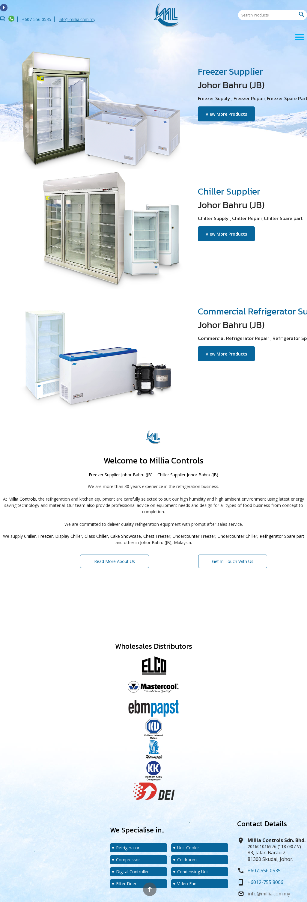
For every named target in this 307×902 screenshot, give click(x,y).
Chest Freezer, (157, 536)
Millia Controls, (22, 499)
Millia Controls (176, 460)
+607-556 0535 (264, 870)
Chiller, (30, 536)
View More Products (230, 113)
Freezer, (46, 536)
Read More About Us (114, 559)
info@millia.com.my (77, 19)
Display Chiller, (69, 536)
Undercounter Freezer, (194, 536)
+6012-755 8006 (265, 882)
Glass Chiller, (97, 536)
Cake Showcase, (126, 536)
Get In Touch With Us (232, 559)
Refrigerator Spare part (282, 536)
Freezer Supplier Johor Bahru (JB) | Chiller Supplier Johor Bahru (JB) (153, 475)
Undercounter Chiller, (238, 536)
